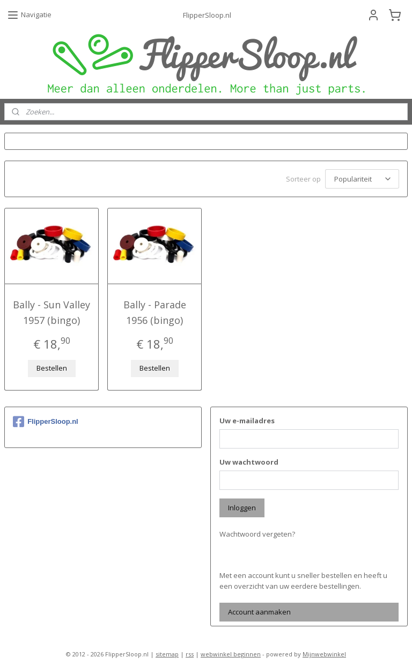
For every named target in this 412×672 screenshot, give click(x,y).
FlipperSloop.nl (45, 420)
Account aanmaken (259, 610)
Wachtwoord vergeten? (257, 532)
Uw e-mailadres (247, 419)
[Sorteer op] (362, 178)
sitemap (167, 652)
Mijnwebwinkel (324, 652)
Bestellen (51, 366)
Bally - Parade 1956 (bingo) (154, 311)
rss (190, 652)
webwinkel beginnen (231, 652)
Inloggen (242, 506)
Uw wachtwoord (248, 460)
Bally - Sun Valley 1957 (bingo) (51, 311)
